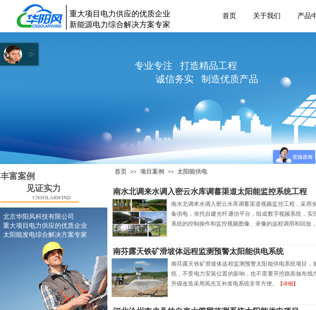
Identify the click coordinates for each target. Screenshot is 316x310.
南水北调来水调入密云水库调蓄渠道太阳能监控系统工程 (210, 191)
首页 (229, 15)
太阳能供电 (192, 171)
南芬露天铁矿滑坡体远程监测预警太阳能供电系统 (198, 251)
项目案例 (152, 171)
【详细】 (288, 284)
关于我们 (267, 15)
